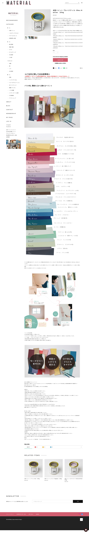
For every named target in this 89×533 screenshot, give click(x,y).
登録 (78, 501)
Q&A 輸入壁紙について (11, 131)
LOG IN (8, 121)
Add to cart (60, 60)
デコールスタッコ (13, 35)
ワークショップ (12, 98)
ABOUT (8, 102)
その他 (10, 57)
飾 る (8, 74)
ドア (10, 68)
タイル (10, 49)
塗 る (8, 27)
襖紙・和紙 (11, 47)
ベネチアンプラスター (14, 33)
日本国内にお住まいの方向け (60, 63)
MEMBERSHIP (11, 113)
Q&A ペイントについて (11, 129)
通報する (81, 68)
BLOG (8, 105)
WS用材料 (11, 95)
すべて (28, 447)
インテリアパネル (13, 80)
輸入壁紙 (11, 44)
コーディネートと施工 (14, 92)
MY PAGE (9, 117)
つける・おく (10, 60)
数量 (54, 50)
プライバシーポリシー (10, 133)
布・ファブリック (13, 85)
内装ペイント (12, 30)
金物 (10, 63)
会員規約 (8, 137)
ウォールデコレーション (14, 82)
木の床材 (11, 54)
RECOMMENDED (12, 20)
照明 (10, 77)
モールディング (12, 52)
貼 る (8, 41)
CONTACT (9, 109)
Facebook (8, 126)
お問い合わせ (31, 514)
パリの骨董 (11, 90)
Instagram (8, 124)
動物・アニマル (12, 87)
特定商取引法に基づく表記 (11, 135)
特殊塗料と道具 (12, 38)
